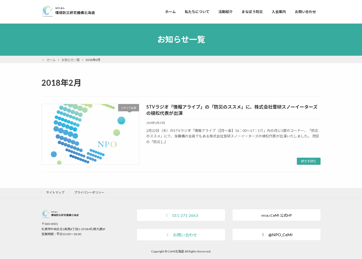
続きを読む (308, 161)
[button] (181, 215)
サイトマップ (55, 192)
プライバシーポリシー (89, 192)
